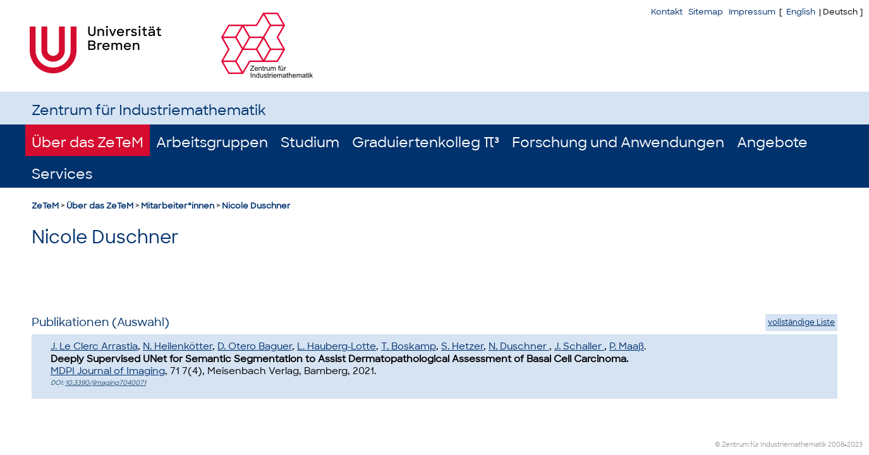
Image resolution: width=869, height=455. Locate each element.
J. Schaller (579, 346)
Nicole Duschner (256, 205)
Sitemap (705, 11)
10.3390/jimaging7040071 (105, 383)
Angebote (772, 142)
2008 (836, 444)
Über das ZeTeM (87, 142)
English (800, 11)
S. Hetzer (462, 346)
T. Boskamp (408, 346)
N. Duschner (519, 346)
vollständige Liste (801, 322)
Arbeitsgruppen (212, 142)
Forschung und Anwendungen (618, 142)
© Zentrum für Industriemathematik (771, 444)
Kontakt (667, 11)
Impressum (752, 11)
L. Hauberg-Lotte (336, 346)
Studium (310, 142)
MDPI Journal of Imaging (108, 371)
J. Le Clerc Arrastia (94, 346)
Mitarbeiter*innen (177, 205)
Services (62, 174)
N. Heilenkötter (177, 346)
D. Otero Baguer (254, 346)
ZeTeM (45, 205)
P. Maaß (626, 346)
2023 (855, 444)
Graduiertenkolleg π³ (425, 142)
